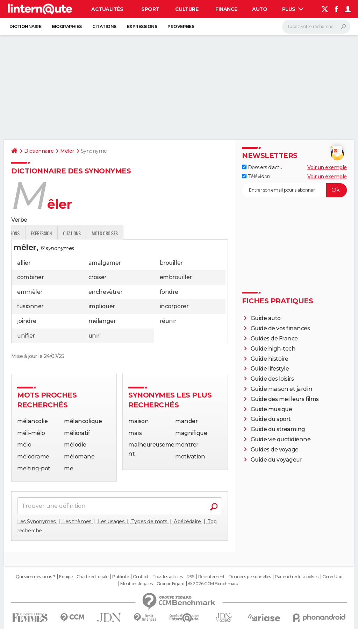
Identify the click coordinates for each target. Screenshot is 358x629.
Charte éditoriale (92, 576)
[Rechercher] (316, 27)
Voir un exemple (327, 167)
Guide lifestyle (270, 368)
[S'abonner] (294, 190)
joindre (26, 321)
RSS (190, 576)
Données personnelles (250, 576)
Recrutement (211, 576)
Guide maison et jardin (281, 389)
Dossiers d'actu (262, 167)
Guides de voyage (275, 449)
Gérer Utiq (332, 576)
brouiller (171, 263)
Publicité (120, 576)
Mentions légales (136, 583)
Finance (226, 9)
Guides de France (274, 338)
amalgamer (104, 263)
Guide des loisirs (272, 378)
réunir (168, 321)
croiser (97, 277)
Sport (150, 9)
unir (94, 335)
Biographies (67, 26)
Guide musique (271, 409)
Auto (259, 9)
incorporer (174, 306)
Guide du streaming (278, 429)
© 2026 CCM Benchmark (213, 583)
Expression (121, 233)
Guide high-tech (273, 348)
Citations (104, 26)
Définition (26, 233)
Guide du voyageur (276, 459)
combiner (30, 277)
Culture (187, 9)
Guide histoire (269, 358)
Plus (293, 9)
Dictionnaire (25, 26)
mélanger (102, 321)
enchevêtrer (105, 292)
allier (23, 263)
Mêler (67, 151)
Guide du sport (271, 419)
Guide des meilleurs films (285, 399)
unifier (26, 335)
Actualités (107, 9)
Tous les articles (167, 576)
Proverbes (180, 26)
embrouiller (176, 277)
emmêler (30, 292)
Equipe (65, 576)
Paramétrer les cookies (296, 576)
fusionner (30, 306)
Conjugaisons (86, 233)
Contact (141, 576)
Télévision (256, 176)
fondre (169, 292)
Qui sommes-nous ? (35, 576)
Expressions (142, 26)
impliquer (101, 306)
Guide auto (266, 318)
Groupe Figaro (170, 583)
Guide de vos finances (280, 328)
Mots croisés (185, 233)
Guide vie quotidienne (281, 439)
